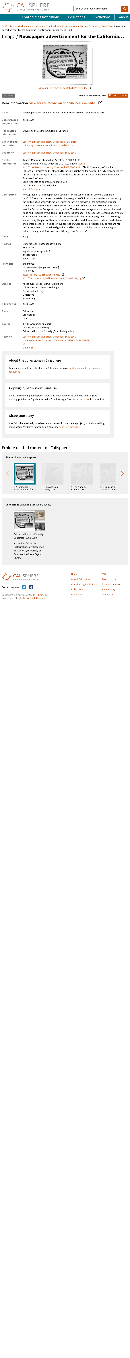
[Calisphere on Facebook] (31, 587)
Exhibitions (102, 17)
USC (25, 344)
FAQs (104, 574)
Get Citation (8, 95)
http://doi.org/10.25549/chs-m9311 (42, 275)
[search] (124, 9)
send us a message (69, 427)
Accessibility (108, 589)
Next (123, 473)
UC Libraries (39, 595)
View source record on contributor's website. (62, 103)
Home (74, 574)
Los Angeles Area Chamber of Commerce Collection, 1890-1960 (56, 340)
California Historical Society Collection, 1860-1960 (85, 26)
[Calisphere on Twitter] (24, 587)
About (123, 17)
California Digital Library (32, 598)
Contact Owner (118, 95)
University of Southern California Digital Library (48, 145)
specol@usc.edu (31, 189)
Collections (76, 17)
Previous (7, 473)
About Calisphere (80, 579)
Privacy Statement (111, 584)
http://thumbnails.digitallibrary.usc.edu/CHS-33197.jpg (52, 278)
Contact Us (107, 594)
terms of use (83, 399)
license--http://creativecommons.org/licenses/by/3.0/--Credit (54, 165)
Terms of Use (109, 579)
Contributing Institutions (40, 17)
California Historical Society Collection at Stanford (29, 26)
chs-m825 (28, 348)
